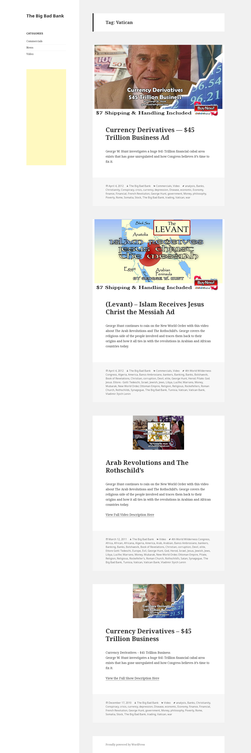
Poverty (110, 197)
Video (29, 54)
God (166, 550)
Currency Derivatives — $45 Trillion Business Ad (150, 133)
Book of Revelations (118, 378)
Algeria (122, 374)
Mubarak (111, 386)
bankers (168, 374)
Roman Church (155, 558)
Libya (169, 382)
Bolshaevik (201, 374)
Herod (174, 550)
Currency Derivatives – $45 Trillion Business (148, 635)
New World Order (128, 386)
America (133, 374)
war (188, 197)
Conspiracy (127, 190)
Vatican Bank (197, 390)
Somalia (129, 197)
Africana (129, 543)
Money (187, 193)
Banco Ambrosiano (150, 374)
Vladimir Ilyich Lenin (118, 394)
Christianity (113, 190)
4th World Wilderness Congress (190, 539)
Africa (109, 543)
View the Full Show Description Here (132, 678)
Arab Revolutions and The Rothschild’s (147, 466)
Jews (161, 382)
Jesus (190, 550)
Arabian (168, 543)
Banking (179, 374)
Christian (136, 378)
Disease (174, 190)
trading (169, 197)
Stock (138, 197)
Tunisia (172, 390)
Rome (119, 197)
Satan (184, 558)
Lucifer (178, 382)
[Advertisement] (46, 117)
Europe (136, 550)
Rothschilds (123, 390)
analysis (190, 186)
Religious (177, 386)
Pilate (202, 554)
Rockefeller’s (137, 558)
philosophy (199, 193)
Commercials (34, 41)
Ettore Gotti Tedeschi (118, 550)
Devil (160, 378)
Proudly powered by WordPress (125, 744)
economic (185, 190)
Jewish (154, 382)
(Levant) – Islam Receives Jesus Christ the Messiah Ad (155, 308)
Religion (166, 386)
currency (148, 190)
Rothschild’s (172, 558)
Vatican (179, 197)
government (175, 193)
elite (167, 378)
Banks (200, 186)
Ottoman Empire (150, 386)
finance (110, 193)
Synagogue (137, 390)
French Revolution (139, 193)
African (118, 543)
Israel (144, 382)
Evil (144, 550)
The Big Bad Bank (45, 16)
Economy (198, 190)
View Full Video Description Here (130, 515)
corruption (149, 378)
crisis (138, 190)
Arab (159, 543)
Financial (121, 193)
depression (161, 190)
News (29, 47)
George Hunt (158, 193)
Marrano (188, 382)
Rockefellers (192, 386)
